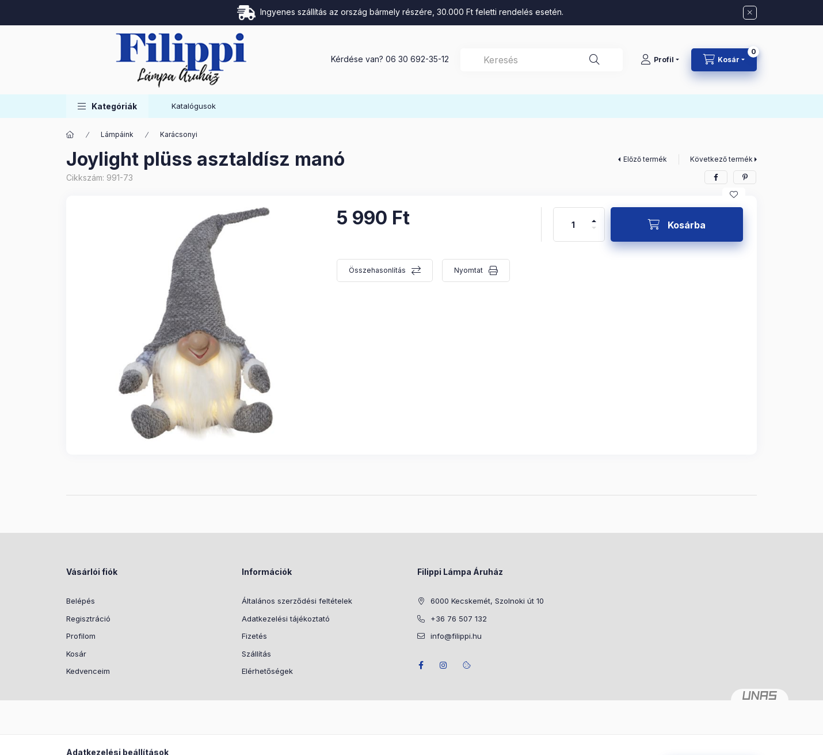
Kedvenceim (88, 671)
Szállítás (256, 653)
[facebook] (715, 177)
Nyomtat (468, 270)
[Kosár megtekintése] (724, 59)
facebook (420, 665)
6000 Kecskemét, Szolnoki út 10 (487, 600)
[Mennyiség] (573, 224)
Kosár (76, 653)
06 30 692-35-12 (417, 59)
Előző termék (645, 159)
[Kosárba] (677, 224)
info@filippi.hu (456, 635)
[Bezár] (750, 13)
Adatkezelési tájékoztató (286, 618)
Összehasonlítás (377, 270)
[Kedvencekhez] (733, 194)
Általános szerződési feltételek (297, 600)
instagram (443, 665)
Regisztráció (88, 618)
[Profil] (659, 59)
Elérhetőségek (267, 671)
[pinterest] (744, 177)
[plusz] (594, 216)
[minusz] (594, 232)
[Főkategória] (70, 134)
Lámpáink (117, 134)
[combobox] (541, 59)
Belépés (80, 600)
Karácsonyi (178, 134)
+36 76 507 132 (458, 618)
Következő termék (721, 159)
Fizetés (254, 635)
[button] (107, 106)
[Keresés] (594, 60)
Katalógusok (194, 105)
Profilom (81, 635)
